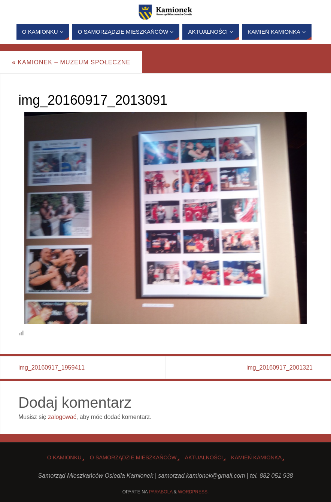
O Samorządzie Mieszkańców (133, 457)
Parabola (161, 492)
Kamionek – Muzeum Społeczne (71, 62)
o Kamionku (64, 457)
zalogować (62, 417)
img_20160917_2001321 (279, 367)
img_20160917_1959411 (51, 367)
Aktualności (204, 457)
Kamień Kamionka (256, 457)
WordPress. (193, 492)
